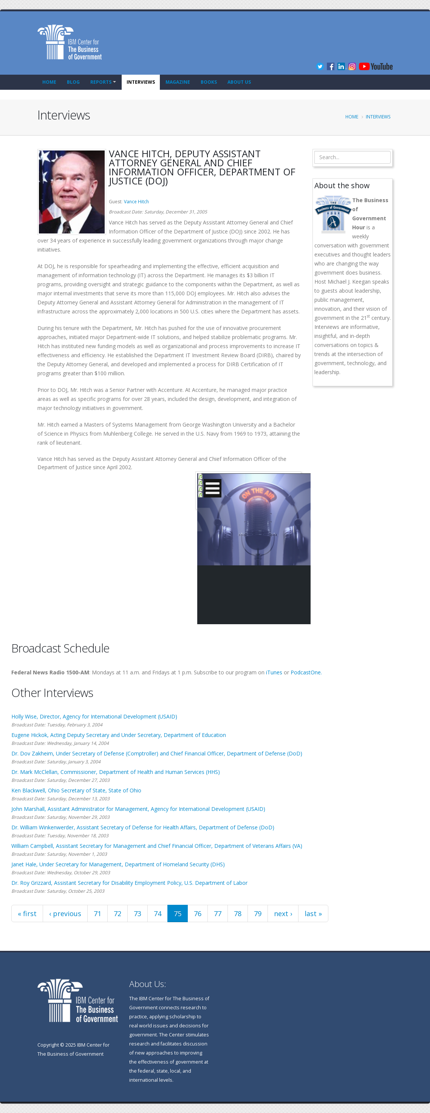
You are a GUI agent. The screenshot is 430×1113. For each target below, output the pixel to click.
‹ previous (65, 913)
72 (117, 913)
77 (217, 913)
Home (49, 82)
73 (137, 913)
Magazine (178, 82)
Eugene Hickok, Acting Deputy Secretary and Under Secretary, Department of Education (118, 734)
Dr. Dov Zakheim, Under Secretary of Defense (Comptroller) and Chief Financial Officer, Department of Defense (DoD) (156, 753)
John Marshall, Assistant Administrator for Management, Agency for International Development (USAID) (138, 808)
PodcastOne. (306, 672)
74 (157, 913)
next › (283, 913)
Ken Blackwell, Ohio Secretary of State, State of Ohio (76, 790)
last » (313, 913)
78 (237, 913)
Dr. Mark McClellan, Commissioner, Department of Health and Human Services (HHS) (115, 771)
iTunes (274, 672)
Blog (73, 82)
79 (257, 913)
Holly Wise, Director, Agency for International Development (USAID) (94, 716)
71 (97, 913)
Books (209, 82)
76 (197, 913)
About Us (239, 82)
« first (27, 913)
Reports (100, 82)
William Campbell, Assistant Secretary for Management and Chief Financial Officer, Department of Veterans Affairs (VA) (156, 845)
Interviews (141, 82)
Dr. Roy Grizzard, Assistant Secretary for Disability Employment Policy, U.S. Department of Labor (129, 882)
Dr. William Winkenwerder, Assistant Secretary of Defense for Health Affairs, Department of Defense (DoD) (142, 827)
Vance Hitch (136, 201)
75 (177, 913)
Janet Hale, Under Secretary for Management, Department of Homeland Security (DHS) (118, 864)
